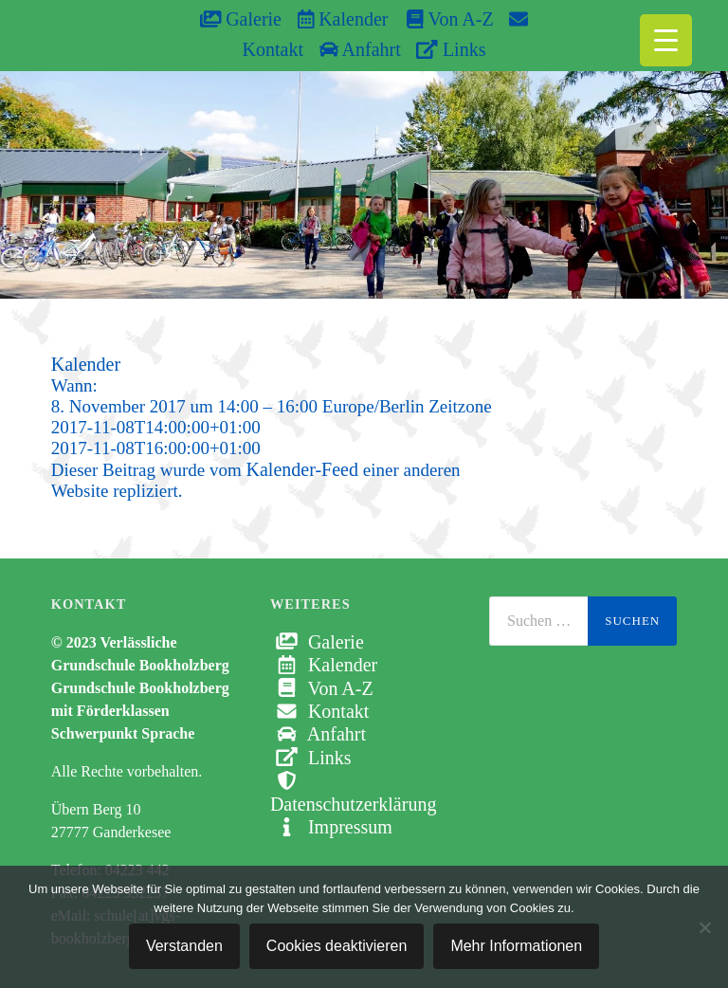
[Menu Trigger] (666, 40)
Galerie (241, 19)
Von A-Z (440, 19)
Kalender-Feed (302, 469)
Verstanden (184, 946)
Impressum (331, 826)
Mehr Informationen (516, 946)
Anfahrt (360, 49)
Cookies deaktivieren (337, 946)
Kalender (343, 19)
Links (450, 49)
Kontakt (319, 711)
